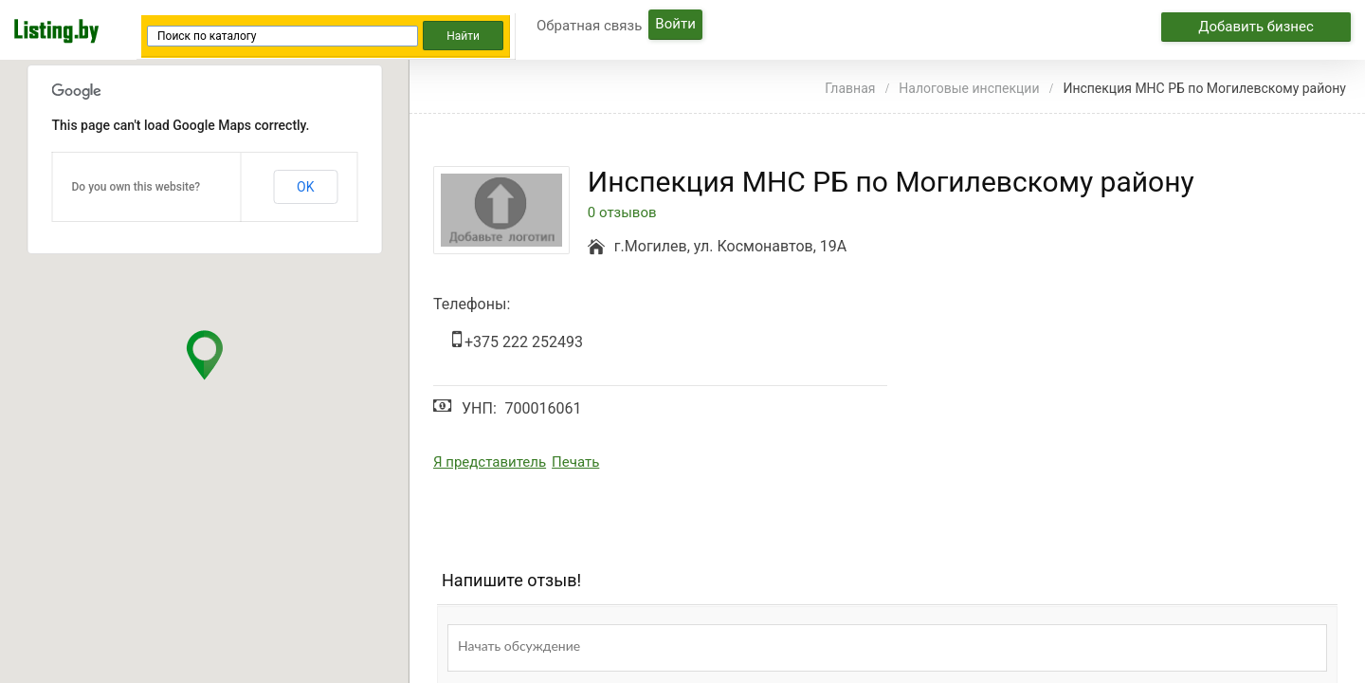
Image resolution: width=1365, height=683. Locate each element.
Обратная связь (589, 25)
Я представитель (489, 462)
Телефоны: (471, 304)
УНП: (479, 408)
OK (305, 186)
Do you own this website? (136, 187)
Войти (675, 23)
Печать (575, 462)
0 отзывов (622, 213)
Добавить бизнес (1256, 26)
